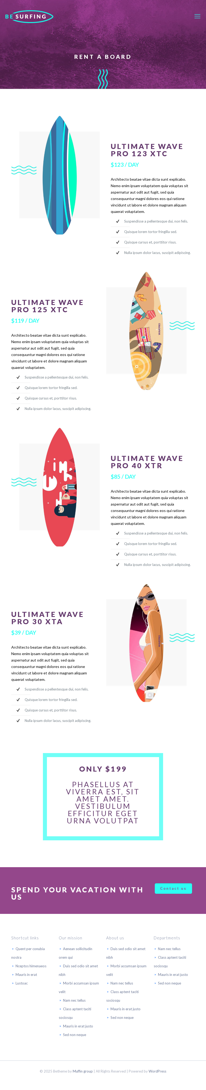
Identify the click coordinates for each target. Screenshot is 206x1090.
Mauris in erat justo (78, 1026)
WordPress (157, 1071)
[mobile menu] (197, 16)
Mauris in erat (26, 974)
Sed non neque (74, 1035)
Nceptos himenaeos (31, 966)
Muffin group (83, 1071)
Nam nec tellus (74, 1000)
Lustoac (22, 983)
